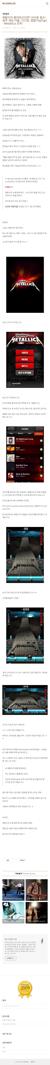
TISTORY (25, 1062)
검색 (45, 1006)
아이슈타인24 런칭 (8, 1024)
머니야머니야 (8, 3)
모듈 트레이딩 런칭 (9, 1020)
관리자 (33, 1062)
